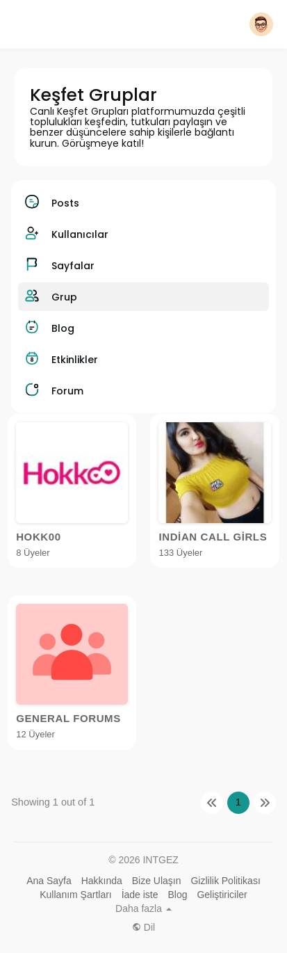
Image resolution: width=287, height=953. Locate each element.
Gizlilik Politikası (225, 880)
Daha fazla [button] (143, 908)
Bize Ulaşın (156, 880)
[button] (261, 24)
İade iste (140, 894)
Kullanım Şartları (75, 894)
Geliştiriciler (222, 894)
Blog (177, 894)
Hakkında (101, 880)
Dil (143, 927)
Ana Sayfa (49, 880)
